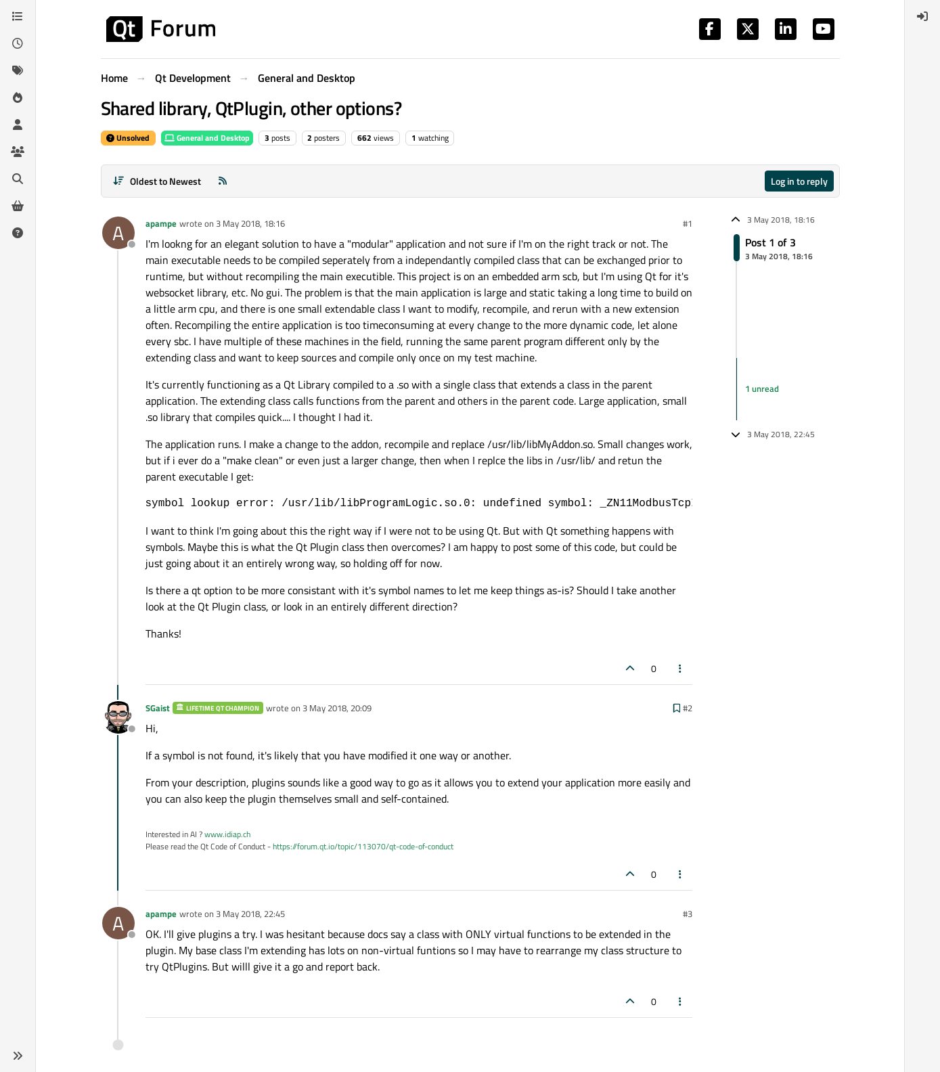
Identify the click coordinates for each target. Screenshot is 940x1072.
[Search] (17, 178)
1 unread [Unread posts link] (762, 388)
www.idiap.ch (227, 834)
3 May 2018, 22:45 (250, 913)
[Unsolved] (17, 233)
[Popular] (17, 97)
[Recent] (17, 43)
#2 (687, 708)
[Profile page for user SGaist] (118, 717)
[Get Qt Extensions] (17, 206)
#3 (687, 913)
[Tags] (17, 70)
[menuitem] (922, 16)
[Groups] (17, 151)
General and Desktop (207, 137)
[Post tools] (680, 668)
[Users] (17, 124)
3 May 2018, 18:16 (250, 223)
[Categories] (17, 16)
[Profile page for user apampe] (118, 233)
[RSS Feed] (222, 181)
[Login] (922, 16)
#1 (687, 223)
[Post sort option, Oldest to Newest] (157, 181)
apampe (161, 223)
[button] (17, 1056)
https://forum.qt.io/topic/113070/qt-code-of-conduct (363, 846)
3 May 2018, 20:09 (337, 708)
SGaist (158, 708)
